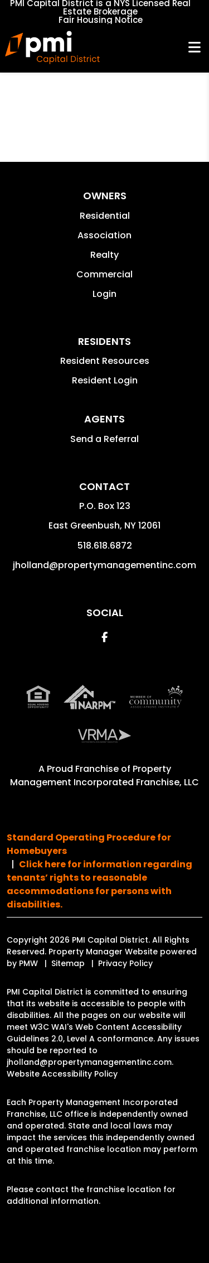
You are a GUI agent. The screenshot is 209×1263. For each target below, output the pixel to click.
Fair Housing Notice (101, 20)
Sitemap (68, 963)
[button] (104, 637)
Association (104, 235)
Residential (105, 215)
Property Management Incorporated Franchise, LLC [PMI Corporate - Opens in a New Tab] (104, 775)
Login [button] (104, 293)
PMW (28, 963)
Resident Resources (104, 360)
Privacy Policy (125, 963)
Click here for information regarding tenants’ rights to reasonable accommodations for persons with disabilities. (99, 884)
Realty (104, 254)
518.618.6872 (104, 545)
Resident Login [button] (105, 380)
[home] (52, 47)
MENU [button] (194, 48)
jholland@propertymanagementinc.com (104, 565)
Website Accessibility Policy (62, 1073)
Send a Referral (104, 439)
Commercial (104, 274)
